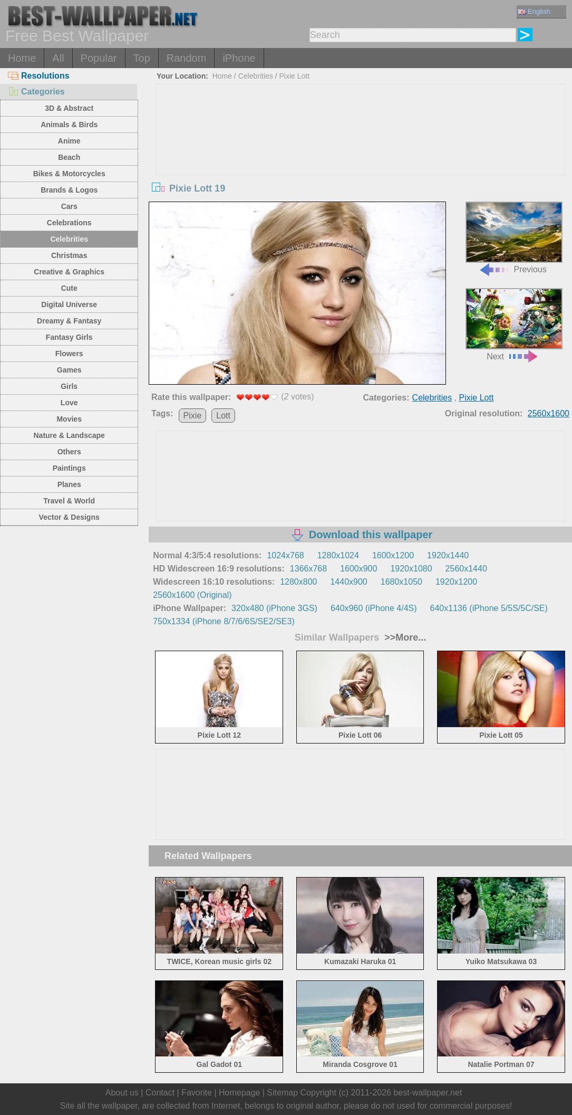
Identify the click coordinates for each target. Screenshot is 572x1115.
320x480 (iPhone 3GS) (274, 608)
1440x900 (348, 581)
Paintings (69, 468)
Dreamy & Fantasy (69, 321)
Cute (69, 288)
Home (22, 58)
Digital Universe (69, 304)
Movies (68, 419)
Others (69, 451)
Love (69, 402)
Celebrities (69, 239)
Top (141, 58)
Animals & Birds (69, 124)
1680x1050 (401, 581)
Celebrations (69, 222)
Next (514, 324)
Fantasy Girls (69, 337)
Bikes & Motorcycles (69, 173)
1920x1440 (448, 555)
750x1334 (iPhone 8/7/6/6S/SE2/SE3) (224, 621)
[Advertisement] (360, 163)
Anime (69, 141)
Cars (69, 206)
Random (187, 58)
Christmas (69, 255)
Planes (69, 484)
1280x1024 (338, 555)
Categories (36, 91)
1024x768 (285, 555)
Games (69, 370)
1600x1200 (393, 555)
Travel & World (69, 501)
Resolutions (39, 75)
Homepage (239, 1092)
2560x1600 (548, 413)
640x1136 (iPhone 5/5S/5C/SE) (489, 608)
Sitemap (282, 1092)
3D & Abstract (69, 108)
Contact (160, 1092)
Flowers (69, 353)
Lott (223, 415)
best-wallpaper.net (427, 1092)
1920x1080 (411, 568)
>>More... (404, 637)
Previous (514, 238)
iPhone (238, 58)
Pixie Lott (294, 76)
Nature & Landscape (69, 435)
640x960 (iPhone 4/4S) (374, 608)
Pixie (192, 415)
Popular (99, 58)
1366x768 (308, 568)
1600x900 (358, 568)
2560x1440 (466, 568)
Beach (69, 157)
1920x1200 (456, 581)
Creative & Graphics (69, 272)
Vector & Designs (69, 517)
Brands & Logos (69, 190)
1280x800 (298, 581)
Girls (69, 386)
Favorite (196, 1092)
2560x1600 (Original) (192, 594)
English (534, 11)
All (58, 58)
